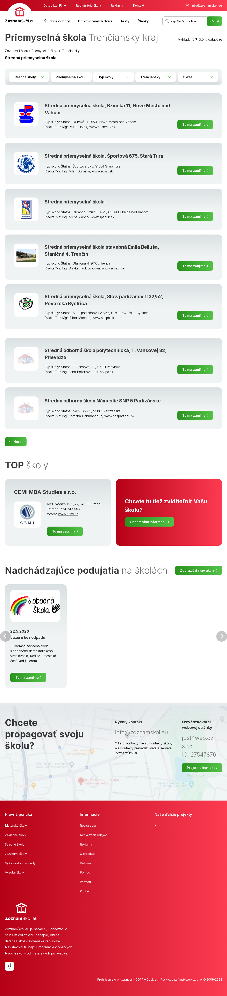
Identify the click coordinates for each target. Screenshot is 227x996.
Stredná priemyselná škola (75, 202)
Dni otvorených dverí (95, 21)
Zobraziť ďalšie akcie (197, 570)
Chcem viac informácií (148, 522)
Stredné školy (14, 844)
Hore (18, 442)
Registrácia (88, 825)
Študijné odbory (57, 21)
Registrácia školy (88, 5)
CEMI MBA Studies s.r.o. (45, 492)
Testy (124, 21)
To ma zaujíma (194, 124)
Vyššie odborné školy (20, 863)
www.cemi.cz (68, 514)
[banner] (19, 13)
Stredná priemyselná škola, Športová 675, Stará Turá (104, 156)
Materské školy (16, 825)
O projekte (87, 854)
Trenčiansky (71, 51)
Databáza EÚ (53, 5)
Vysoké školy (14, 872)
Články (143, 21)
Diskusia (86, 863)
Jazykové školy (16, 854)
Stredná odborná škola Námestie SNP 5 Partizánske (103, 401)
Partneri (85, 882)
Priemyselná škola (44, 51)
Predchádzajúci (5, 636)
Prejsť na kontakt (201, 768)
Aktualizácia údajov (93, 835)
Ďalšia (221, 636)
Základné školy (15, 835)
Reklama (117, 5)
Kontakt (138, 5)
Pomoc (85, 872)
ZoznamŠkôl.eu (16, 51)
